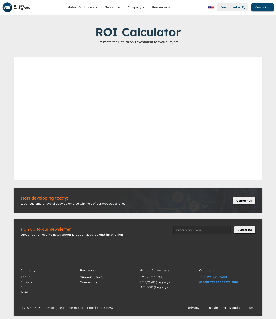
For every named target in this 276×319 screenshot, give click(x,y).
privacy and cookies (204, 307)
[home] (16, 7)
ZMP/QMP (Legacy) (155, 282)
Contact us (262, 7)
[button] (83, 7)
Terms (25, 292)
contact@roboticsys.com (218, 282)
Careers (26, 282)
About (25, 277)
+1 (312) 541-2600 (213, 277)
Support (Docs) (92, 277)
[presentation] (204, 245)
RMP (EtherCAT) (152, 277)
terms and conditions (238, 307)
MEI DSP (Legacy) (154, 287)
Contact (27, 287)
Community (89, 282)
